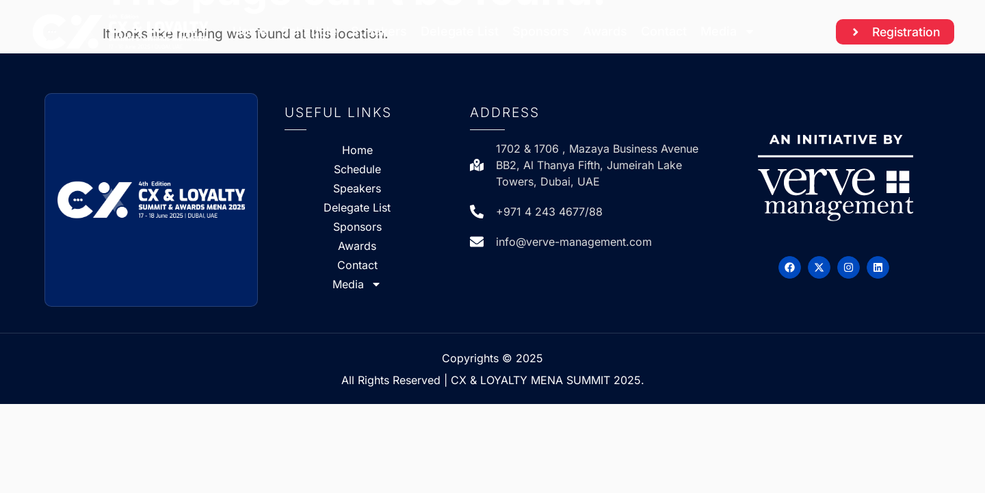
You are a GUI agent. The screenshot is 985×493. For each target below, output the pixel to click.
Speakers (379, 31)
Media (728, 31)
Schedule (309, 31)
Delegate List (460, 31)
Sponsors (540, 31)
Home (250, 31)
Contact (664, 31)
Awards (605, 31)
